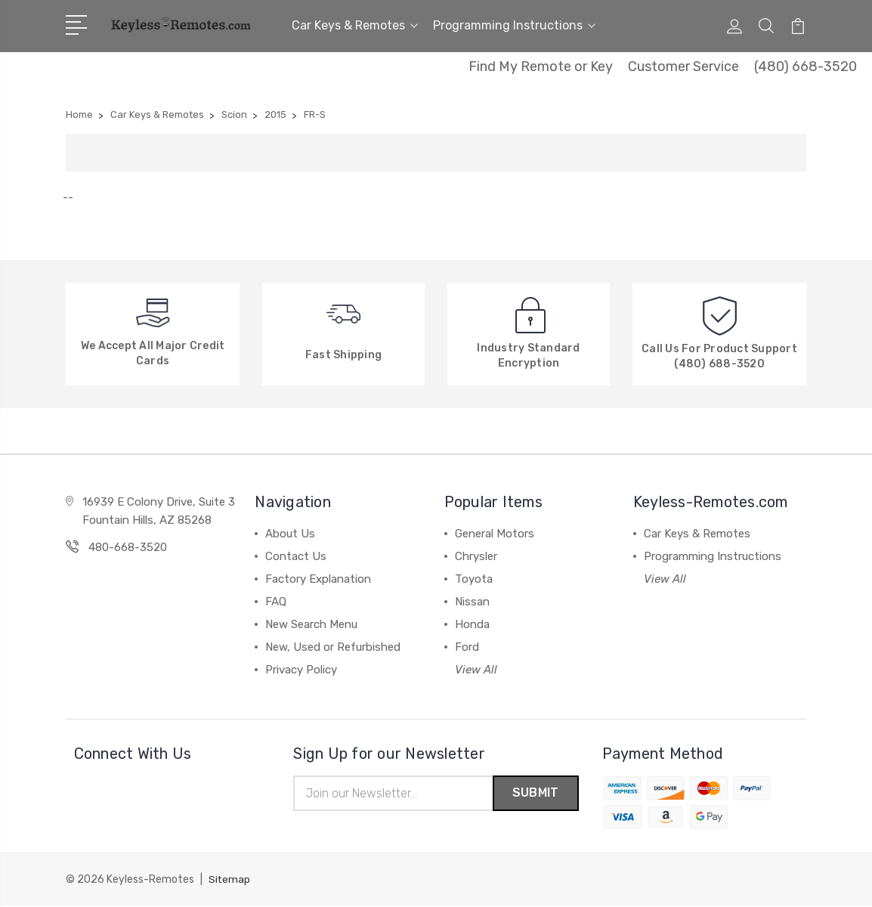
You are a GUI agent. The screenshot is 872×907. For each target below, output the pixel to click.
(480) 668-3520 (805, 66)
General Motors (494, 533)
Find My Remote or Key (540, 66)
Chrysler (476, 556)
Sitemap (230, 880)
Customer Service (683, 66)
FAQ (275, 601)
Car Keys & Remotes (355, 25)
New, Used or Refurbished (332, 647)
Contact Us (295, 556)
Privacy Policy (301, 669)
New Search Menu (311, 624)
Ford (467, 647)
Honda (472, 624)
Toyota (474, 579)
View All (476, 669)
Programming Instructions (514, 25)
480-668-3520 (127, 547)
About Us (290, 533)
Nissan (472, 601)
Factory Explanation (318, 579)
